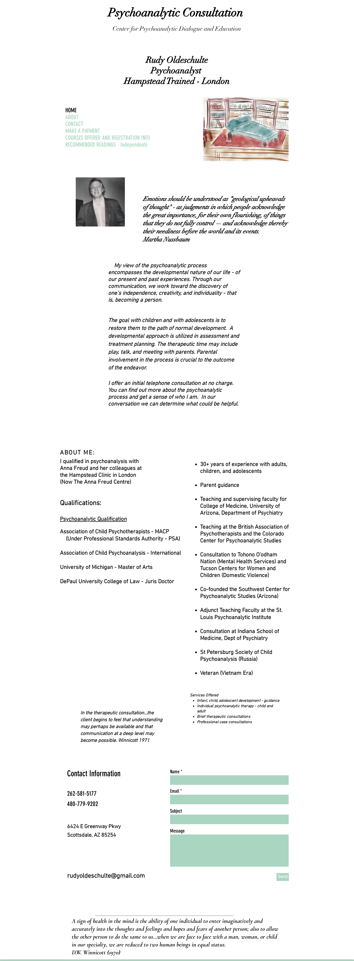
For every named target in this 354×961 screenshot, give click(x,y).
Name (174, 771)
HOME (70, 110)
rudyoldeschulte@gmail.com (106, 876)
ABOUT (72, 117)
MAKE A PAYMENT (82, 130)
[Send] (283, 877)
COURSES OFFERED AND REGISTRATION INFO (107, 137)
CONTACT (74, 124)
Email (174, 791)
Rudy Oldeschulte (177, 60)
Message (177, 830)
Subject (176, 810)
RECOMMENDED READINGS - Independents (106, 144)
